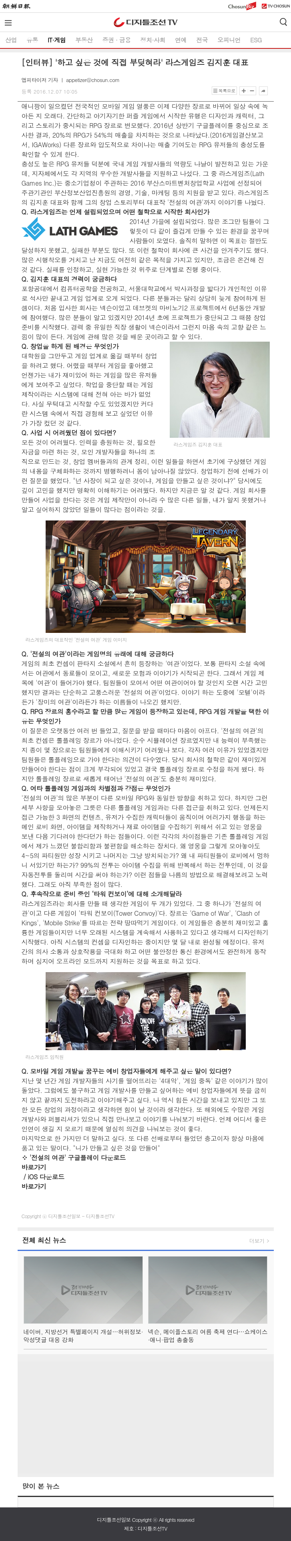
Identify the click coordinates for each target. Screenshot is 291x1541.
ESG (256, 40)
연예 (181, 40)
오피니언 (229, 40)
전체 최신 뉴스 (44, 1240)
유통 (32, 40)
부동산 (84, 40)
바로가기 (34, 1167)
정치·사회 (152, 40)
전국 (202, 40)
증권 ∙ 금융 (116, 40)
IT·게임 (57, 40)
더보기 (257, 1240)
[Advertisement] (146, 1417)
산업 (11, 40)
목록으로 (227, 91)
